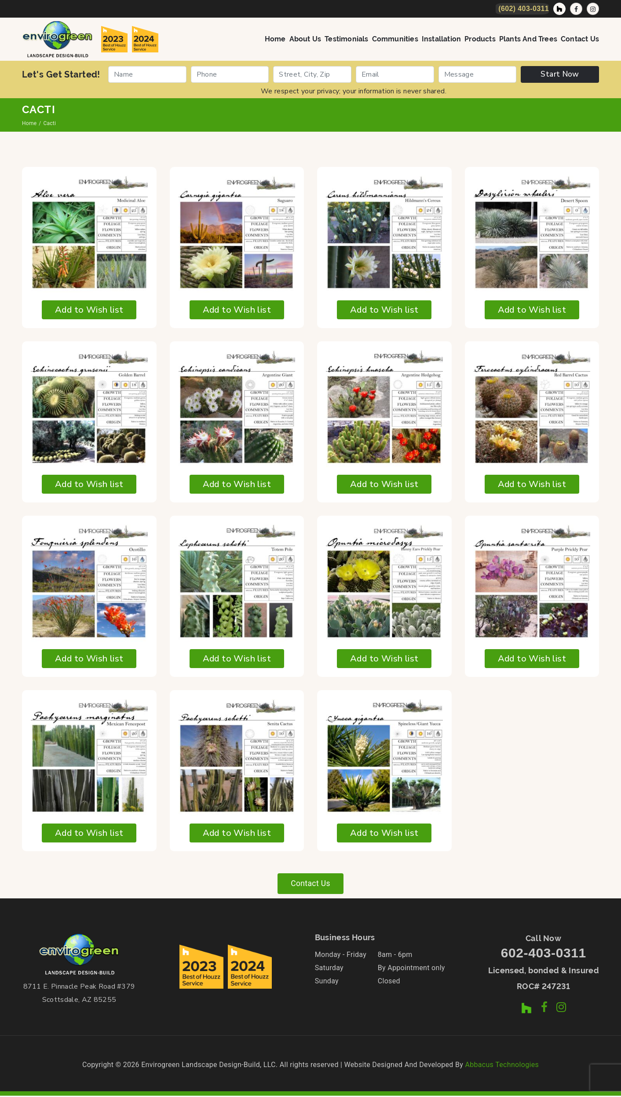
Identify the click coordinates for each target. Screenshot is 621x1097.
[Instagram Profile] (593, 9)
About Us (305, 39)
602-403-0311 (543, 954)
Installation (441, 39)
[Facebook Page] (576, 9)
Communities (395, 39)
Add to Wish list (89, 310)
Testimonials (346, 39)
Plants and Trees (528, 39)
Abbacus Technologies (502, 1066)
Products (480, 39)
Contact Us (580, 39)
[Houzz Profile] (559, 9)
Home (275, 39)
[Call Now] (522, 9)
